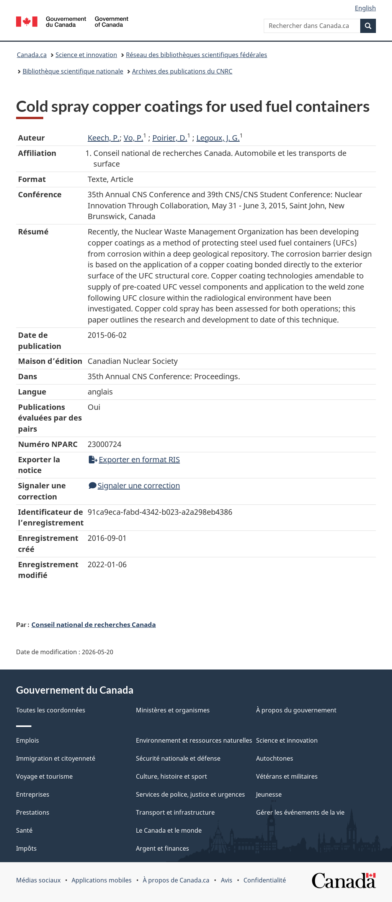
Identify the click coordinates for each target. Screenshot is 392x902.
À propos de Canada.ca (176, 880)
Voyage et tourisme (44, 776)
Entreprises (32, 794)
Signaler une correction (134, 485)
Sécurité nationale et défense (178, 758)
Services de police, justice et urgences (190, 794)
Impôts (26, 848)
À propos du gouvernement (296, 710)
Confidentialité (264, 880)
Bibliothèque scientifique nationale (73, 71)
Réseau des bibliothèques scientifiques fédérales (196, 55)
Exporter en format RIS (134, 459)
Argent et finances (162, 848)
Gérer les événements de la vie (300, 812)
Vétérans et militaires (287, 776)
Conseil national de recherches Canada (93, 624)
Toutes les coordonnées (50, 710)
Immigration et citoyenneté (55, 758)
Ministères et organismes (173, 710)
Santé (24, 830)
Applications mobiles (102, 880)
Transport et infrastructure (175, 812)
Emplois (27, 740)
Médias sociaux (38, 880)
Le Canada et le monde (169, 830)
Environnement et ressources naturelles (194, 740)
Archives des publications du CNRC (182, 71)
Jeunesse (269, 794)
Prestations (32, 812)
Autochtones (274, 758)
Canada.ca (32, 55)
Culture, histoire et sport (171, 776)
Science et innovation (86, 55)
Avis (226, 880)
